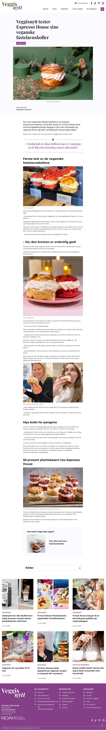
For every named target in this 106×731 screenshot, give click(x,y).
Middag (65, 696)
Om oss (41, 693)
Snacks (65, 706)
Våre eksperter (43, 696)
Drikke (64, 709)
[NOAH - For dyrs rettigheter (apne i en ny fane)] (13, 719)
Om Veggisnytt (92, 9)
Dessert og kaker (69, 699)
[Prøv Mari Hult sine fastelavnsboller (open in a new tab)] (63, 543)
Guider (54, 9)
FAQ (88, 702)
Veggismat (21, 44)
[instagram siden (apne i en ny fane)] (103, 3)
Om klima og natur (94, 709)
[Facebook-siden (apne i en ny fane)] (91, 3)
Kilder (30, 568)
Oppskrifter (64, 9)
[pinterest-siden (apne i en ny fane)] (99, 3)
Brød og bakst (68, 702)
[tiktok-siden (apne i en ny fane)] (95, 3)
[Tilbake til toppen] (102, 726)
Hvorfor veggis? (77, 9)
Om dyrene (91, 706)
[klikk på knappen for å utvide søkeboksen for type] (102, 9)
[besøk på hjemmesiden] (12, 6)
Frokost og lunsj (68, 693)
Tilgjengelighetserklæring (48, 702)
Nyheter (45, 9)
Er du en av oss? (44, 699)
